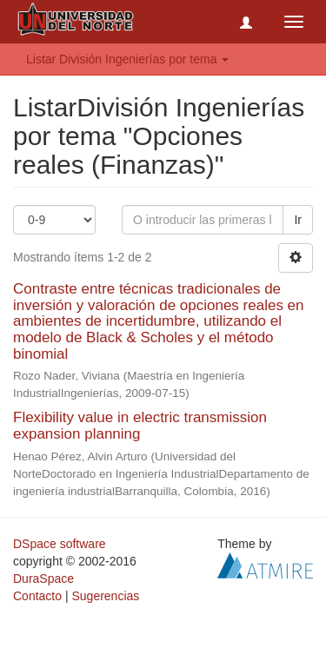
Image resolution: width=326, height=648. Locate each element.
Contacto (37, 596)
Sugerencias (105, 596)
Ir (298, 220)
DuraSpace (43, 578)
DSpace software (59, 544)
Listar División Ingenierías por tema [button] (127, 59)
